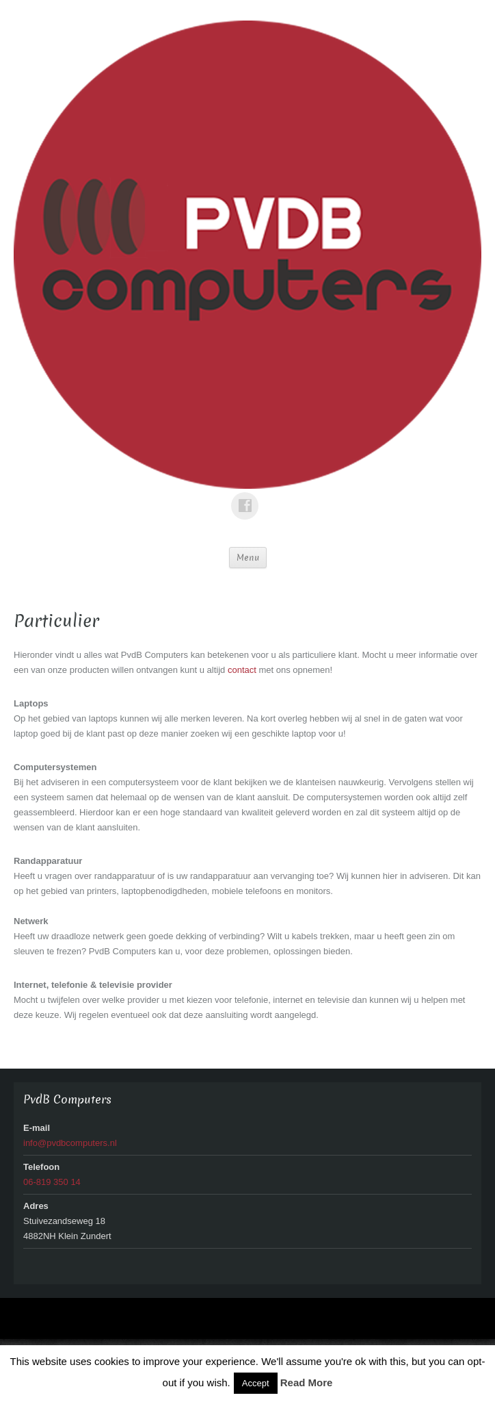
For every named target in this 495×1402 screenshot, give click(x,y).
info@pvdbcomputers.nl (70, 1143)
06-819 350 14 (52, 1182)
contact (243, 670)
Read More (306, 1382)
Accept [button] (255, 1383)
